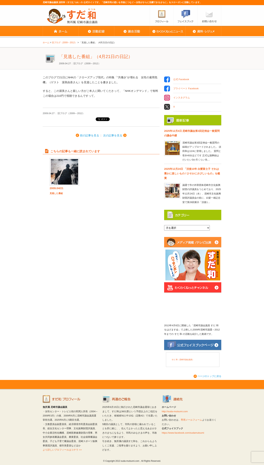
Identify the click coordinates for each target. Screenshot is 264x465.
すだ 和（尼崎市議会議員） (183, 360)
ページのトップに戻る (209, 376)
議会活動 (132, 31)
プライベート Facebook (186, 88)
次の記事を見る (112, 135)
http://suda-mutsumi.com (175, 411)
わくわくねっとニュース (167, 31)
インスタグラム (181, 98)
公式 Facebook (181, 79)
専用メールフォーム (191, 419)
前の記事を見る (89, 135)
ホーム (60, 31)
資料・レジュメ (203, 31)
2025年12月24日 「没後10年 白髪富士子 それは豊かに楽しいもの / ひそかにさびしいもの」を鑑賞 (192, 173)
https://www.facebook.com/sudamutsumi (183, 432)
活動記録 (96, 31)
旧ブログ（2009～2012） (87, 63)
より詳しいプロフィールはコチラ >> (62, 449)
